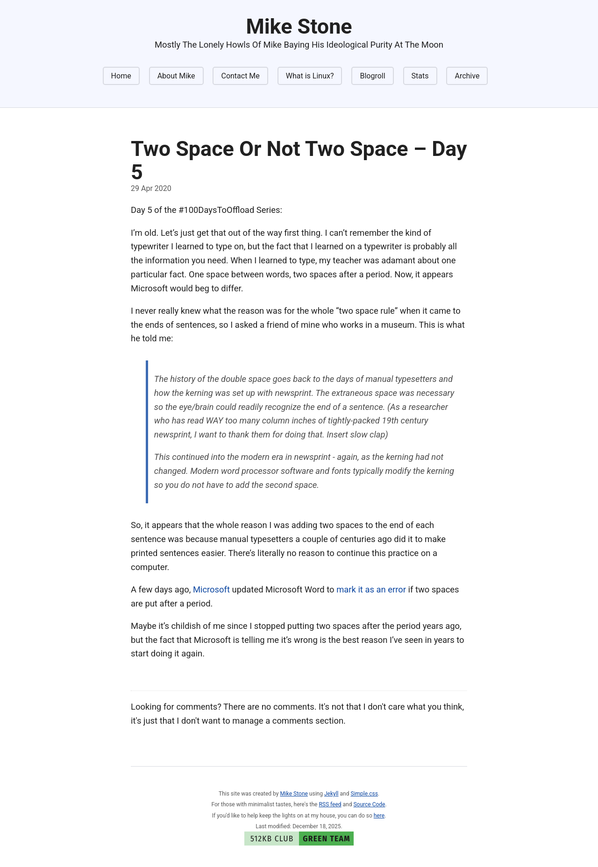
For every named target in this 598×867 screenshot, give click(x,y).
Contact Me (240, 75)
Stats (420, 75)
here (379, 815)
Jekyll (331, 793)
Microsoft (211, 589)
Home (121, 75)
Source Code (369, 804)
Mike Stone (293, 793)
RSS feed (330, 804)
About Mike (176, 75)
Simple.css (363, 793)
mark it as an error (371, 589)
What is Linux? (310, 75)
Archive (467, 75)
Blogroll (372, 75)
